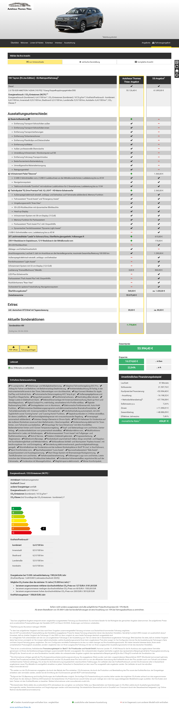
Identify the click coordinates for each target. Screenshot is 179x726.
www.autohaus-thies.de (20, 707)
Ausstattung (69, 43)
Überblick (15, 43)
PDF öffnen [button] (13, 348)
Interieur (58, 43)
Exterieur (49, 43)
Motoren (24, 43)
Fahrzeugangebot (161, 43)
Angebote (146, 43)
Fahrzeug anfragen (28, 348)
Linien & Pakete (36, 43)
